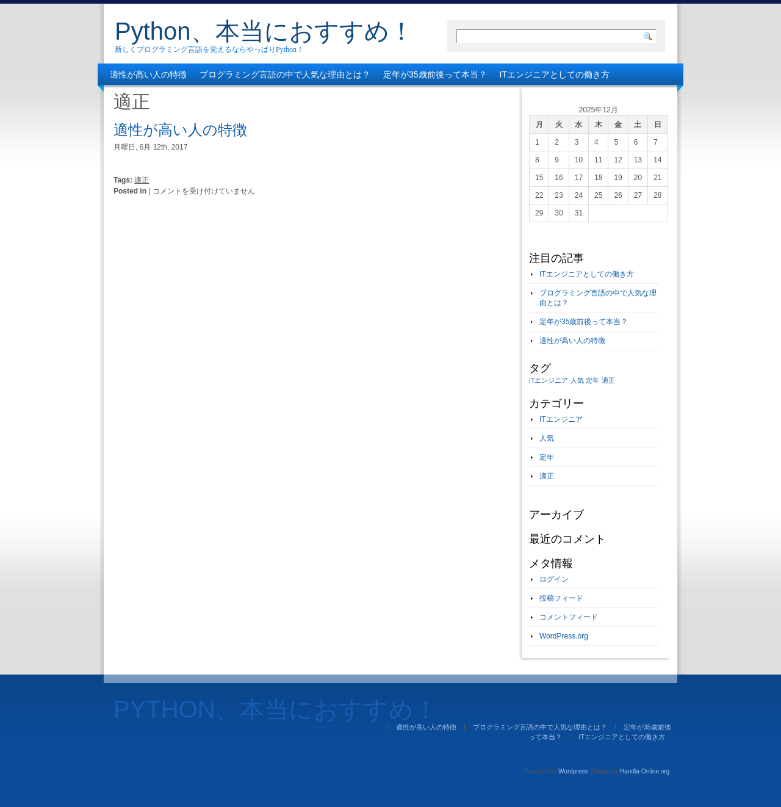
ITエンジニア (561, 419)
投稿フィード (561, 598)
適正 (141, 180)
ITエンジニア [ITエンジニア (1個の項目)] (548, 380)
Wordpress (573, 771)
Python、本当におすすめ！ (264, 31)
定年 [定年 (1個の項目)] (592, 380)
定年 (546, 457)
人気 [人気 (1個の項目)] (577, 380)
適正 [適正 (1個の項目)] (608, 380)
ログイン (554, 579)
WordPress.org (563, 636)
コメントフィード (568, 617)
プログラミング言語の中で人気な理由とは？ (285, 74)
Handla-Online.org (644, 771)
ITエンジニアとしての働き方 (555, 74)
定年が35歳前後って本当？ (435, 74)
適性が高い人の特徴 (148, 74)
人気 (546, 438)
